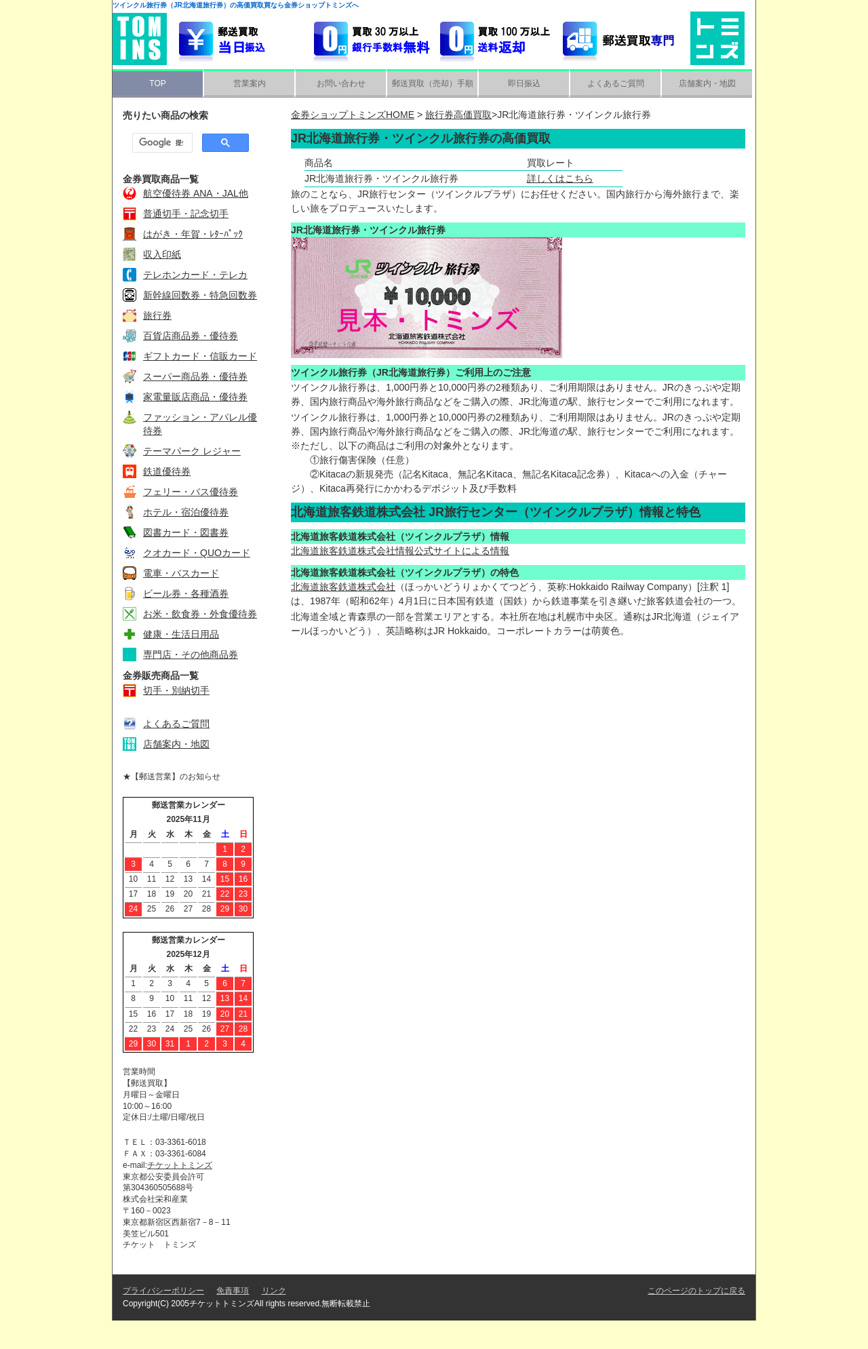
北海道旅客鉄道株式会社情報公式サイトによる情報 (400, 550)
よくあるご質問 (615, 83)
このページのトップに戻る (696, 1319)
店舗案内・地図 (707, 83)
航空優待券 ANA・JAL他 (195, 193)
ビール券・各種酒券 (186, 593)
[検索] (161, 143)
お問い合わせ (341, 83)
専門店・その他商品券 (190, 654)
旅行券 (157, 315)
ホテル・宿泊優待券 (186, 512)
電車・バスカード (181, 573)
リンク (274, 1319)
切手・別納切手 (176, 690)
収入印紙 (162, 254)
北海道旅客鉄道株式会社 (343, 586)
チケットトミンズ (179, 1165)
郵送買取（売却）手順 (432, 83)
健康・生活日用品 (181, 634)
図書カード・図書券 (186, 532)
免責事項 (232, 1319)
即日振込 (524, 83)
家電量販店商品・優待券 (195, 396)
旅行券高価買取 (458, 114)
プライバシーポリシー (163, 1319)
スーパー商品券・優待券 (195, 376)
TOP (157, 83)
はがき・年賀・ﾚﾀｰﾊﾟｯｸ (193, 234)
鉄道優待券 (167, 471)
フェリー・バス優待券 (190, 491)
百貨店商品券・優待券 (190, 335)
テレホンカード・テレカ (195, 274)
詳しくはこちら (560, 178)
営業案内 (249, 83)
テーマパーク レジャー (192, 451)
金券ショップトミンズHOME (352, 114)
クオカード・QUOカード (196, 552)
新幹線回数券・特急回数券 (200, 295)
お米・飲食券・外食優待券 (200, 613)
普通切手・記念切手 (186, 213)
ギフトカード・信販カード (200, 356)
